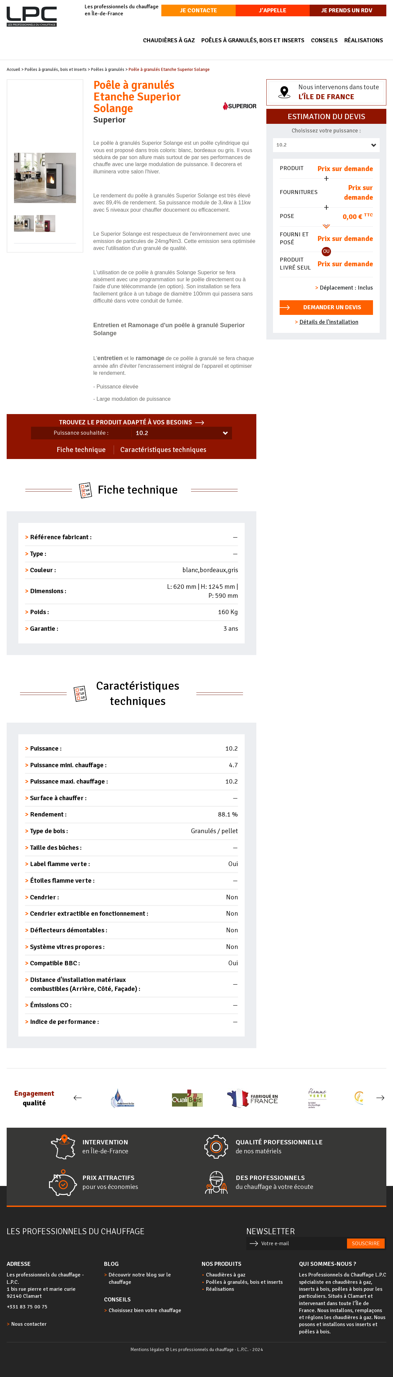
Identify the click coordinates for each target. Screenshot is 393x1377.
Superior (109, 120)
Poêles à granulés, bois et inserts (252, 40)
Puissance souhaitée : (81, 432)
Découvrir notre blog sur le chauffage (140, 1278)
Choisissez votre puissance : (326, 130)
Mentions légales (147, 1349)
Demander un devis (332, 307)
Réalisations (363, 40)
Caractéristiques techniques (163, 449)
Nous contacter (29, 1324)
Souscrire (366, 1243)
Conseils (324, 40)
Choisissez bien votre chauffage (145, 1310)
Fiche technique (81, 449)
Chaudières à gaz (169, 40)
